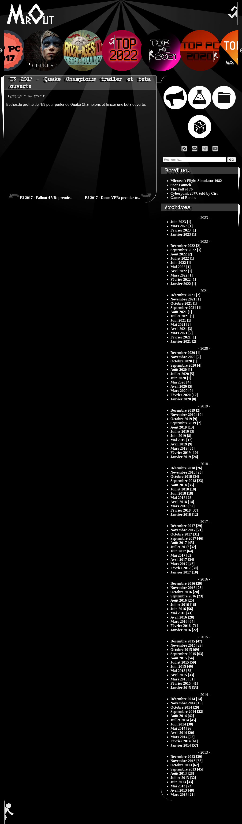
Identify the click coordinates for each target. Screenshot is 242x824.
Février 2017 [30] (184, 568)
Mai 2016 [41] (182, 613)
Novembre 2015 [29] (187, 645)
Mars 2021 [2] (182, 333)
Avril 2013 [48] (182, 790)
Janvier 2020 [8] (183, 399)
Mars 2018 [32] (183, 506)
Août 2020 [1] (181, 370)
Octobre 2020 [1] (184, 361)
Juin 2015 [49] (182, 666)
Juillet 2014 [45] (183, 720)
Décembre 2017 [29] (186, 526)
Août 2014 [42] (182, 716)
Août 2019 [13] (182, 427)
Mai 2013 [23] (182, 786)
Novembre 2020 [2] (186, 357)
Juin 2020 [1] (181, 378)
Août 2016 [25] (182, 600)
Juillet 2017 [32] (183, 547)
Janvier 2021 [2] (183, 341)
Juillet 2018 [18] (183, 489)
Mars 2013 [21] (183, 795)
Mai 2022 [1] (181, 267)
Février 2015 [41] (184, 683)
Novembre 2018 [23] (187, 472)
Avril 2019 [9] (181, 444)
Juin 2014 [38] (182, 724)
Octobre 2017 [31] (185, 534)
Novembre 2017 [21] (187, 530)
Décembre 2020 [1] (186, 353)
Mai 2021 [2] (181, 325)
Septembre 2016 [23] (187, 596)
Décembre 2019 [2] (186, 410)
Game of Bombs (183, 198)
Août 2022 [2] (181, 254)
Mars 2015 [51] (183, 679)
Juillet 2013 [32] (183, 778)
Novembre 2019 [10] (187, 415)
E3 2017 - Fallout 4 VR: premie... (41, 196)
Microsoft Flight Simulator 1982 (196, 181)
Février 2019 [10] (184, 453)
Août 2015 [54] (182, 658)
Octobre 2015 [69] (185, 650)
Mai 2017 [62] (182, 555)
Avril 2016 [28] (182, 617)
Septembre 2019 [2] (186, 423)
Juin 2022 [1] (181, 263)
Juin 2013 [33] (182, 782)
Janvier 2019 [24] (184, 457)
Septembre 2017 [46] (187, 538)
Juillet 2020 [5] (182, 374)
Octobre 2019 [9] (184, 419)
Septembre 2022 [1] (186, 250)
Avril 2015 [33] (182, 675)
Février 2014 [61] (184, 741)
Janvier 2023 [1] (183, 234)
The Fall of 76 (182, 189)
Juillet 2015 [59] (183, 662)
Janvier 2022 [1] (183, 284)
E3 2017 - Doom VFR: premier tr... (118, 196)
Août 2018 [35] (182, 485)
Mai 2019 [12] (182, 440)
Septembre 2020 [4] (186, 365)
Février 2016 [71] (184, 626)
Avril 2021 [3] (181, 329)
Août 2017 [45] (182, 543)
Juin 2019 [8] (181, 436)
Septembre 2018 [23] (187, 481)
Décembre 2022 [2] (186, 246)
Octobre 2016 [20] (185, 592)
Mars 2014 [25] (183, 737)
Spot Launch (181, 185)
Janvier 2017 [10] (184, 572)
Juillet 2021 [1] (182, 316)
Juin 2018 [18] (182, 493)
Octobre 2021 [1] (184, 303)
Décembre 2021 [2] (186, 295)
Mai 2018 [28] (182, 498)
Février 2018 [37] (184, 510)
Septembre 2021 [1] (186, 308)
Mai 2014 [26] (182, 728)
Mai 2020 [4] (181, 382)
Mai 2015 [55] (182, 671)
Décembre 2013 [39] (186, 757)
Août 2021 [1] (181, 312)
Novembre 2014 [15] (187, 703)
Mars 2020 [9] (182, 391)
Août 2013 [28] (182, 773)
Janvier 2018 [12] (184, 514)
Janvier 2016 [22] (184, 630)
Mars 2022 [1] (182, 275)
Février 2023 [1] (183, 230)
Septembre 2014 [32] (187, 712)
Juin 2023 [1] (181, 222)
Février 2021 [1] (183, 337)
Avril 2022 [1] (181, 271)
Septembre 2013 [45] (187, 769)
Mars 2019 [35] (183, 448)
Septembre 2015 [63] (187, 654)
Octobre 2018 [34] (185, 476)
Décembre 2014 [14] (186, 699)
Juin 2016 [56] (182, 609)
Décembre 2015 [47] (186, 641)
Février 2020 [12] (184, 395)
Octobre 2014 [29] (185, 707)
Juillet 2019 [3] (182, 431)
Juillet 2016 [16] (183, 605)
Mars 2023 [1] (182, 226)
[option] (121, 50)
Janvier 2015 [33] (184, 688)
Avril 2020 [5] (181, 386)
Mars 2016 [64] (183, 621)
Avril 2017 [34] (182, 560)
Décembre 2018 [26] (186, 468)
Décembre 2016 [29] (186, 583)
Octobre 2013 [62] (185, 765)
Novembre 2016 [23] (187, 588)
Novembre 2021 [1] (186, 299)
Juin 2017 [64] (182, 551)
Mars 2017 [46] (183, 564)
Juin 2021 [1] (181, 320)
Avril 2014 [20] (182, 733)
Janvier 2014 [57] (184, 745)
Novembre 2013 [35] (187, 761)
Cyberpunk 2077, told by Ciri (194, 193)
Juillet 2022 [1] (182, 258)
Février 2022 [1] (183, 279)
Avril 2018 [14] (182, 502)
